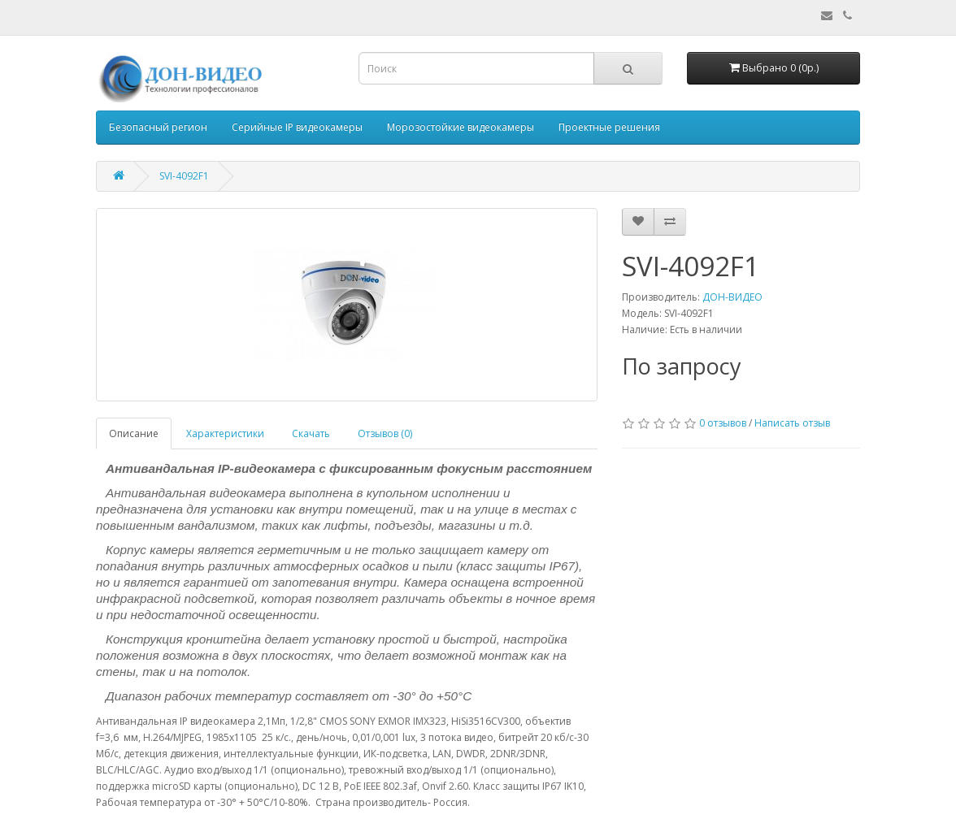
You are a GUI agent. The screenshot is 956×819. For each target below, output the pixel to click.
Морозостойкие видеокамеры (460, 127)
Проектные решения (609, 127)
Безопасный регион (158, 127)
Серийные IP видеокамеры (297, 127)
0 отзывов (722, 423)
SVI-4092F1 (184, 176)
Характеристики (225, 433)
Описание (134, 433)
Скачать (311, 433)
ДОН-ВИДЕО (732, 297)
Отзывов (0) (385, 433)
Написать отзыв (792, 423)
